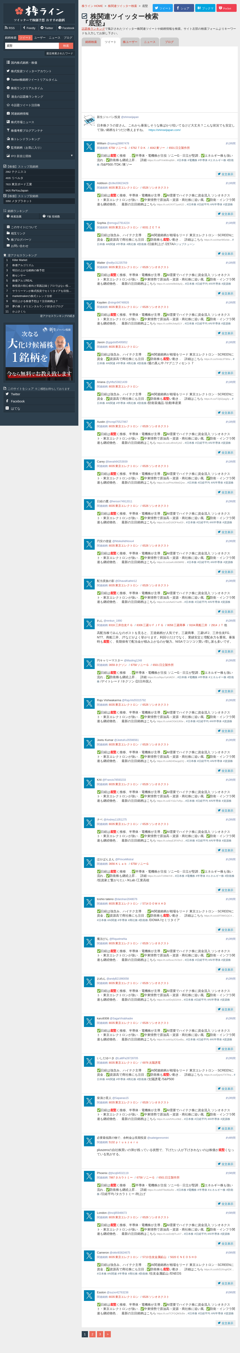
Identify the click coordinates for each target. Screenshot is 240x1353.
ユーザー (40, 37)
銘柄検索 (11, 37)
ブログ (68, 37)
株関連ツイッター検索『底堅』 (120, 20)
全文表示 (227, 174)
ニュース (54, 37)
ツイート (25, 37)
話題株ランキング (93, 28)
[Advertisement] (160, 80)
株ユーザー (130, 42)
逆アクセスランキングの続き (57, 316)
